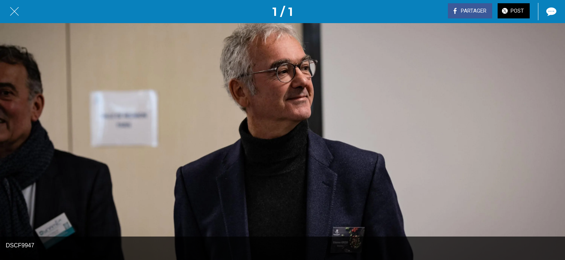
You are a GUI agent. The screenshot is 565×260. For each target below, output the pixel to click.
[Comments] (550, 11)
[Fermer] (14, 11)
